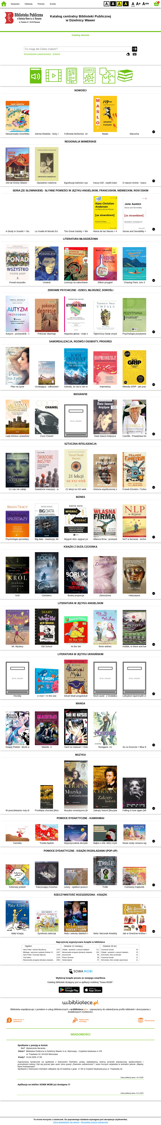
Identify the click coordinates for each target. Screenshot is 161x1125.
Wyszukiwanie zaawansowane (37, 54)
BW (113, 3)
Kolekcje (56, 54)
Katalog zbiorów (80, 35)
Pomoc (41, 4)
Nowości (15, 4)
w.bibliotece (78, 1009)
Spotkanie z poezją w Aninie (33, 1045)
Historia (28, 4)
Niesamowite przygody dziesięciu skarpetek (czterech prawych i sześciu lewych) (51, 960)
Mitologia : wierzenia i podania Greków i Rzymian (40, 952)
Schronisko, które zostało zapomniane (114, 960)
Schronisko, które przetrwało (111, 955)
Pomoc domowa (67, 957)
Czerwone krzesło (107, 950)
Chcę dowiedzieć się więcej (66, 1122)
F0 (132, 3)
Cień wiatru (27, 957)
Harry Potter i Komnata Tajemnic (34, 955)
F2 (145, 3)
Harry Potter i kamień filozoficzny (34, 950)
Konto (53, 4)
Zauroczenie (66, 955)
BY (125, 3)
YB (119, 3)
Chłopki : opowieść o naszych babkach (75, 950)
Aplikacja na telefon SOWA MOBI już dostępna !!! (44, 1084)
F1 (138, 3)
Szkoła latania (67, 960)
